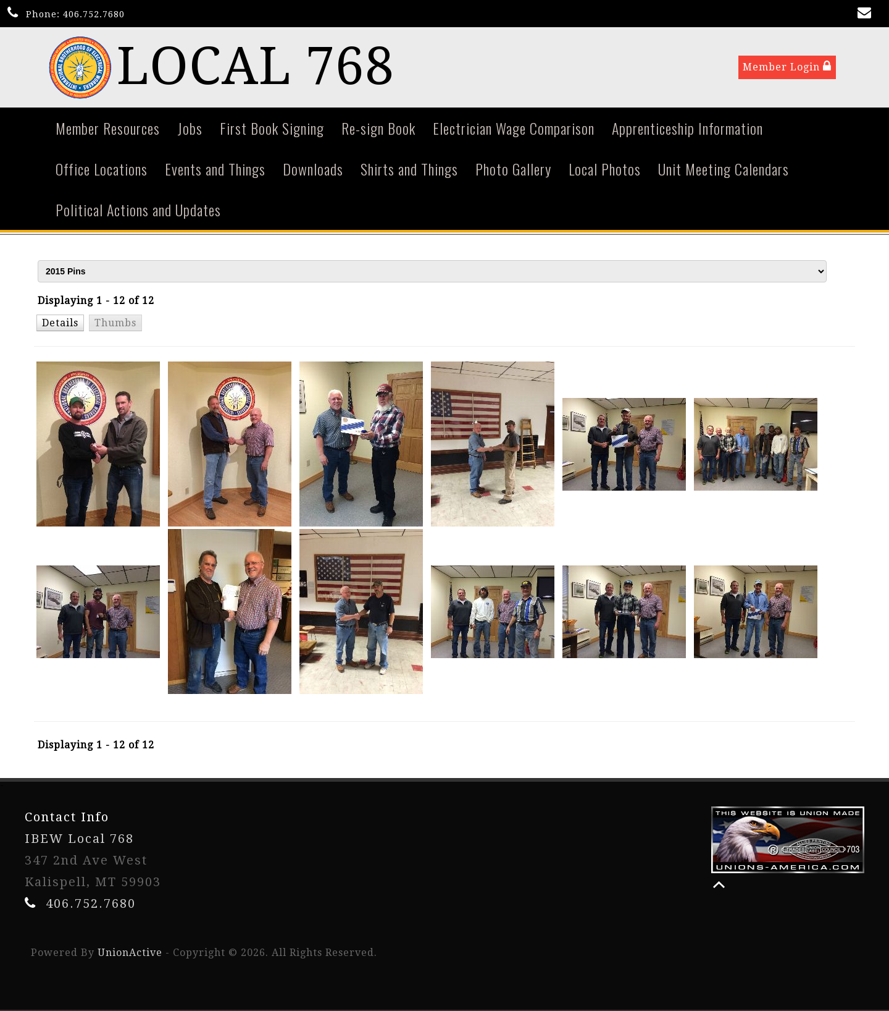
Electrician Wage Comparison (514, 128)
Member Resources (108, 128)
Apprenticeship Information (687, 128)
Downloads (313, 169)
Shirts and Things (409, 169)
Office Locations (102, 169)
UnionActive (130, 954)
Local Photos (605, 169)
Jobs (189, 128)
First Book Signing (272, 128)
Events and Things (215, 169)
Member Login (787, 67)
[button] (60, 323)
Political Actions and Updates (138, 210)
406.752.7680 (94, 14)
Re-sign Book (378, 128)
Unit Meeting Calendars (723, 169)
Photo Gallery (513, 169)
